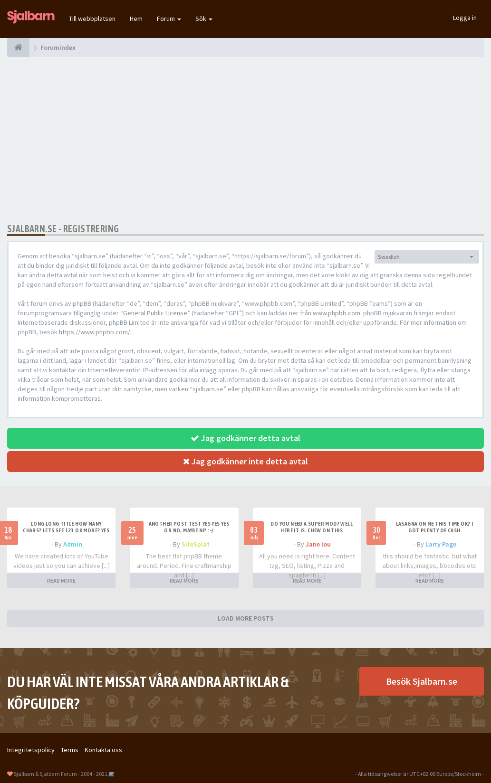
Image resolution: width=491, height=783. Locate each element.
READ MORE (61, 580)
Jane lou (318, 544)
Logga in (465, 17)
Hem (136, 18)
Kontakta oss (103, 749)
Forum (169, 18)
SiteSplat (196, 544)
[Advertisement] (245, 140)
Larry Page (440, 544)
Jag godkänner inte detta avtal (245, 461)
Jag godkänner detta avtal (245, 438)
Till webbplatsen (92, 18)
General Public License (155, 313)
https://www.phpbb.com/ (94, 332)
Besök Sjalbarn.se (421, 681)
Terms (69, 749)
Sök (203, 18)
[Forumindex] (18, 47)
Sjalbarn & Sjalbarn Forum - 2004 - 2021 (60, 773)
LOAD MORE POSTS (246, 618)
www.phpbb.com (336, 313)
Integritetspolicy (31, 749)
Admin (72, 544)
